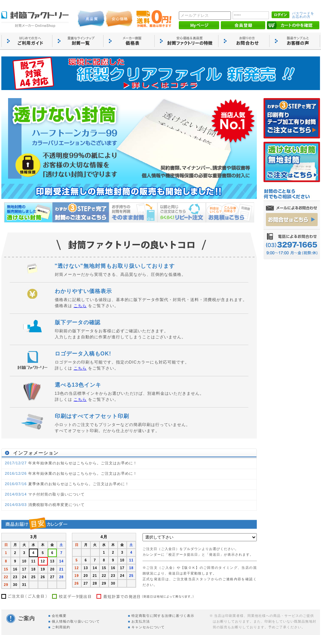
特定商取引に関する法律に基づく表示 (162, 616)
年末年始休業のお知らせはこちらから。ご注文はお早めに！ (82, 463)
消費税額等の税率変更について (56, 505)
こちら (80, 305)
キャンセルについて (148, 627)
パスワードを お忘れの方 (303, 14)
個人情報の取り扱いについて (76, 621)
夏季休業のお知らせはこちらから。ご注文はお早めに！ (78, 484)
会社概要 (59, 616)
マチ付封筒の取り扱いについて (56, 494)
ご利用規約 (61, 627)
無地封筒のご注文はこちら (292, 162)
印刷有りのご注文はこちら (292, 118)
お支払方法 (140, 621)
